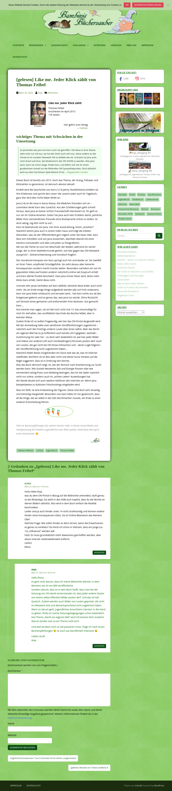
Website (12, 735)
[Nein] (168, 5)
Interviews (100, 45)
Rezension (53, 92)
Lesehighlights (59, 45)
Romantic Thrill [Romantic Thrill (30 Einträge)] (125, 213)
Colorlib (138, 785)
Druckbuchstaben (126, 251)
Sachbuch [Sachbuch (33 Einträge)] (139, 213)
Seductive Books (126, 267)
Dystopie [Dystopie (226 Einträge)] (122, 194)
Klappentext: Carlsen (77, 172)
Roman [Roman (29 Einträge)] (145, 209)
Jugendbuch (51, 450)
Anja (40, 92)
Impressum (147, 45)
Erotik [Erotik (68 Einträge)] (132, 194)
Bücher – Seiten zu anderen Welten (136, 259)
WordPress (159, 785)
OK (127, 5)
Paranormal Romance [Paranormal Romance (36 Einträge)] (128, 209)
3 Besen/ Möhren (25, 450)
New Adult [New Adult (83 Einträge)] (134, 204)
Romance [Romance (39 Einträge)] (155, 209)
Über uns (131, 45)
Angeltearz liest (125, 295)
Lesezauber (123, 279)
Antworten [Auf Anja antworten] (99, 646)
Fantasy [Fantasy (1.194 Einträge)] (141, 194)
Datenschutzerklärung (147, 5)
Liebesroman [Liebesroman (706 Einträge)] (152, 199)
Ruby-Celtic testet (126, 263)
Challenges (79, 45)
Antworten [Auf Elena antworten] (99, 552)
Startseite (18, 45)
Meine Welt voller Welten (130, 283)
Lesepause (116, 45)
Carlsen (84, 128)
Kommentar (15, 670)
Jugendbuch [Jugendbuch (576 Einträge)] (123, 199)
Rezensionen (36, 45)
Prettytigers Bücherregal (130, 275)
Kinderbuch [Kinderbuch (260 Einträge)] (137, 199)
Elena (28, 483)
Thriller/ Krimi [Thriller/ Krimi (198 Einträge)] (124, 218)
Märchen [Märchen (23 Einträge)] (122, 204)
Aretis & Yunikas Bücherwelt (132, 287)
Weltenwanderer (126, 255)
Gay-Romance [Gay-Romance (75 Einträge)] (154, 194)
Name (11, 723)
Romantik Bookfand (128, 291)
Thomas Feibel (67, 450)
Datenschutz (20, 56)
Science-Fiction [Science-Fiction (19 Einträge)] (154, 213)
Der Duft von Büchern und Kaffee (135, 271)
